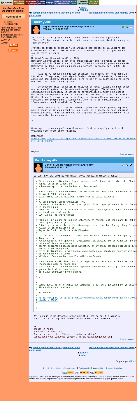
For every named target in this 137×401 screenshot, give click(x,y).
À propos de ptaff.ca (114, 368)
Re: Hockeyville (11, 24)
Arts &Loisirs (74, 3)
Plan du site (56, 368)
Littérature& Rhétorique (83, 3)
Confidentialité (85, 368)
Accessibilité (98, 368)
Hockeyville (8, 22)
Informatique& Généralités (18, 3)
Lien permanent (127, 154)
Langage (49, 3)
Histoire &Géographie (94, 3)
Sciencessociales (41, 3)
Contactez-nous (70, 368)
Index (4, 43)
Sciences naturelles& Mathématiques (62, 3)
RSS (15, 45)
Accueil (46, 368)
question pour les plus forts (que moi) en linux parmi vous (11, 30)
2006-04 (5, 40)
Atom (14, 50)
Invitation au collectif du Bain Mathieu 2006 (11, 36)
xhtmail (132, 361)
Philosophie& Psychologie (31, 3)
